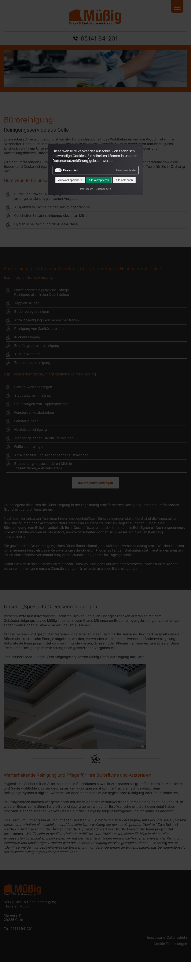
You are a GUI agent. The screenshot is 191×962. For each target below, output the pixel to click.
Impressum (86, 188)
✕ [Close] (139, 147)
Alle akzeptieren (99, 180)
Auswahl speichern (70, 180)
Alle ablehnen (124, 180)
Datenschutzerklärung (70, 161)
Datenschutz (103, 188)
